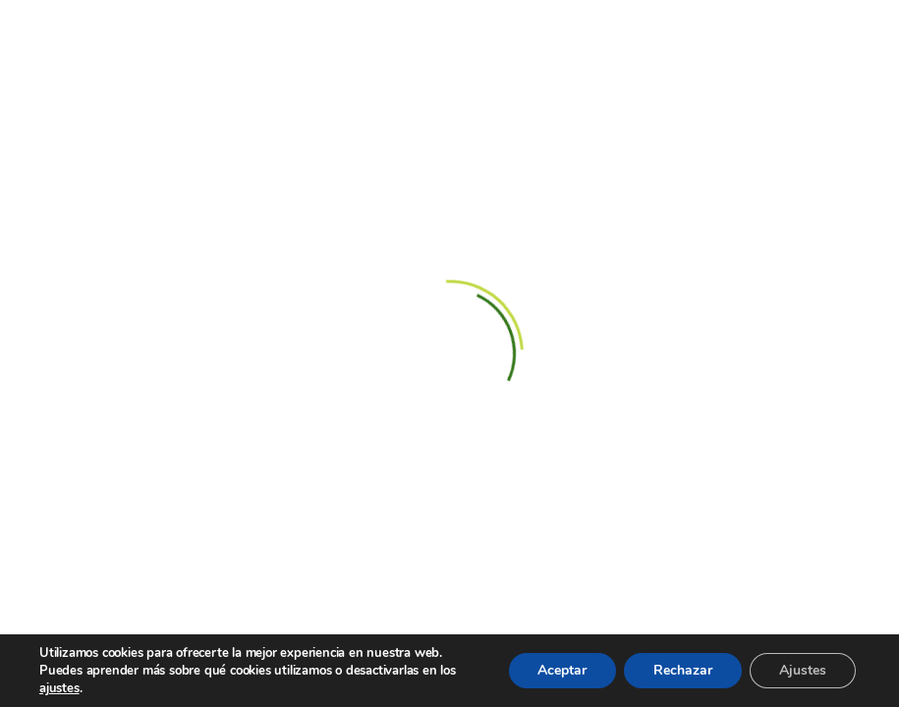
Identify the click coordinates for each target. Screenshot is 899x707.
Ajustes (802, 670)
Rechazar (682, 670)
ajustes (59, 688)
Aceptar (562, 670)
